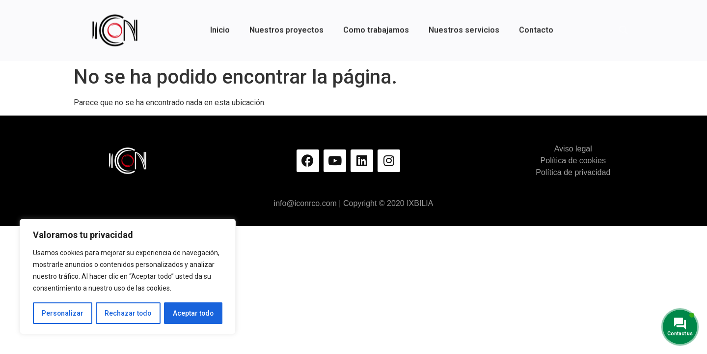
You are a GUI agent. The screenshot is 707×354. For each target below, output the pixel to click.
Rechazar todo (128, 313)
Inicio (220, 25)
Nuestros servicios (464, 25)
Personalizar (62, 313)
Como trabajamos (376, 25)
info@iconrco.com (305, 203)
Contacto (536, 25)
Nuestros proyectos (286, 25)
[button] (623, 25)
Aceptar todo (193, 313)
